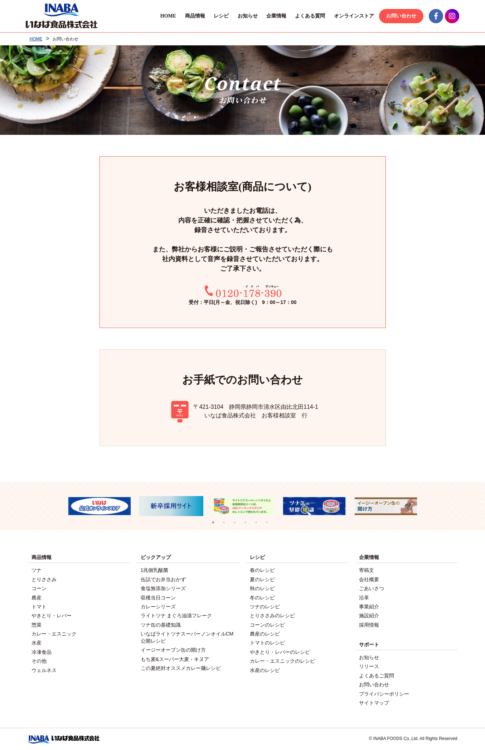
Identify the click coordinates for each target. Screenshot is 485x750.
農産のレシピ (265, 633)
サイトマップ (374, 701)
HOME (166, 16)
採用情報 (369, 624)
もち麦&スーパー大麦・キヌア (175, 658)
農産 (36, 597)
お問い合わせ (399, 16)
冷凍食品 (41, 650)
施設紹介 (369, 615)
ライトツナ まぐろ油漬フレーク (176, 615)
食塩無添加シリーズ (163, 588)
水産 (36, 641)
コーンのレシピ (267, 624)
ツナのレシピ (265, 606)
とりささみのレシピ (272, 615)
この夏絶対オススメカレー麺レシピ (181, 667)
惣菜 (36, 624)
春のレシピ (262, 570)
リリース (369, 665)
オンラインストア (352, 16)
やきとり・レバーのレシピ (280, 650)
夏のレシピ (262, 579)
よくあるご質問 (376, 674)
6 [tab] (269, 525)
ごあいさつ (371, 588)
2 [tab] (226, 525)
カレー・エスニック (54, 633)
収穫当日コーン (158, 597)
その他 (39, 659)
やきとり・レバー (51, 615)
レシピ (219, 16)
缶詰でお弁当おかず (163, 579)
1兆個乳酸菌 (155, 570)
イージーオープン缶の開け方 (173, 649)
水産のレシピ (265, 668)
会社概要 (369, 579)
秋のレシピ (262, 588)
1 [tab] (215, 525)
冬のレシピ (262, 597)
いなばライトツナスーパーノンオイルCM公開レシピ (187, 636)
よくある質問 (308, 16)
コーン (39, 588)
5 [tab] (258, 525)
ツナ (36, 570)
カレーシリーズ (158, 606)
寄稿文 (366, 570)
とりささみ (44, 579)
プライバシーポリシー (384, 692)
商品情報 (193, 16)
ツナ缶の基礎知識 (161, 624)
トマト (39, 606)
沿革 (364, 597)
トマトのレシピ (267, 641)
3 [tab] (237, 525)
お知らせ (246, 16)
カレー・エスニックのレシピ (282, 659)
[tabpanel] (99, 506)
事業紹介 (369, 606)
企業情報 (274, 16)
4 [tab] (248, 525)
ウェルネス (44, 668)
